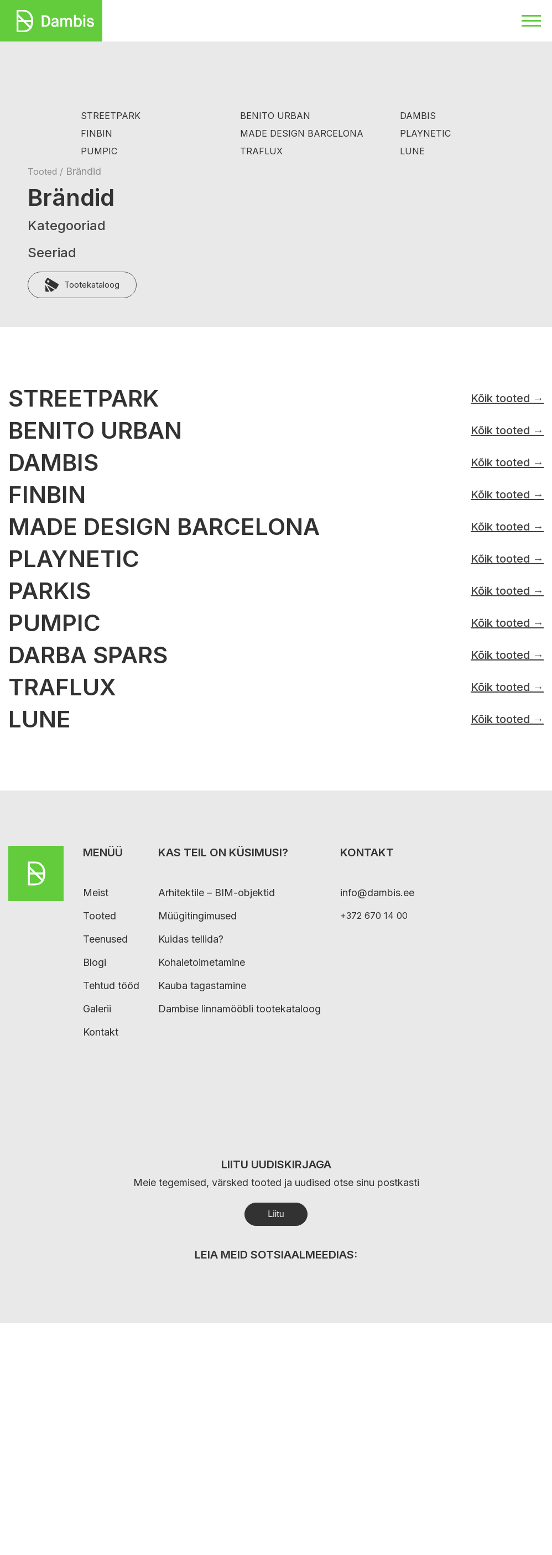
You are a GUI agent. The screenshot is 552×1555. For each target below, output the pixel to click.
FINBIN (96, 133)
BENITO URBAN (275, 116)
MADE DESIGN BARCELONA (301, 133)
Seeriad (52, 253)
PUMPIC (99, 151)
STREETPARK (110, 116)
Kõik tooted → (507, 398)
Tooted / (47, 171)
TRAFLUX (261, 151)
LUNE (412, 151)
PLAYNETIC (425, 133)
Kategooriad (67, 225)
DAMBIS (418, 116)
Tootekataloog (82, 285)
